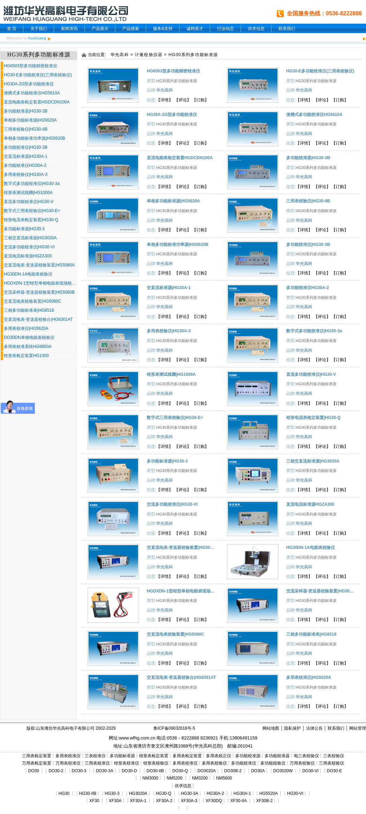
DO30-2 (56, 770)
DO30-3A (104, 770)
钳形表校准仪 (126, 763)
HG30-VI (295, 793)
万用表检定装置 (36, 763)
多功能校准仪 (243, 763)
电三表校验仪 (306, 755)
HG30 (64, 793)
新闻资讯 (69, 28)
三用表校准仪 (97, 763)
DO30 (33, 770)
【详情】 (164, 100)
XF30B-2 (264, 800)
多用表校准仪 (68, 755)
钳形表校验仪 (155, 763)
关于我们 (38, 28)
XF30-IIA (238, 800)
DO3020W (283, 770)
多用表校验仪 (214, 763)
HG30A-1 (242, 793)
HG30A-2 (215, 793)
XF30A (115, 800)
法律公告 (314, 728)
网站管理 (357, 728)
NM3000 (150, 778)
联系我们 (287, 28)
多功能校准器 (277, 755)
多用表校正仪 (218, 755)
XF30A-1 (138, 800)
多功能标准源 (122, 755)
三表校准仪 (95, 755)
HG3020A (138, 793)
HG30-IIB (88, 793)
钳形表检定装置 (153, 755)
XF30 (94, 800)
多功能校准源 (247, 755)
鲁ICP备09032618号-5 (174, 728)
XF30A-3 (189, 800)
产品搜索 (130, 28)
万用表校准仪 (68, 763)
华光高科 (119, 54)
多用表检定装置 (187, 755)
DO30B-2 (233, 770)
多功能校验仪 (272, 763)
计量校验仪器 (148, 54)
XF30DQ (214, 800)
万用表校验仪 (302, 763)
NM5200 (174, 778)
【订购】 (200, 100)
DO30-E (334, 770)
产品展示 (100, 28)
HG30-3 (112, 793)
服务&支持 (163, 28)
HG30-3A (189, 793)
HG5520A (268, 793)
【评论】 (182, 100)
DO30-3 (79, 770)
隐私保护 (292, 728)
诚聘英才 (194, 28)
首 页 (11, 28)
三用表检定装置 (36, 755)
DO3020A (206, 770)
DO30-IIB (155, 770)
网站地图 (270, 728)
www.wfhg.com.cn (137, 738)
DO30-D (129, 770)
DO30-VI (310, 770)
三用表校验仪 (331, 763)
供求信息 (256, 28)
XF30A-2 (164, 800)
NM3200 (200, 778)
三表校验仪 (333, 755)
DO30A (258, 770)
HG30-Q (163, 793)
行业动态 (225, 28)
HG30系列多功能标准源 (193, 54)
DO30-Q (180, 770)
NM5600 (224, 778)
